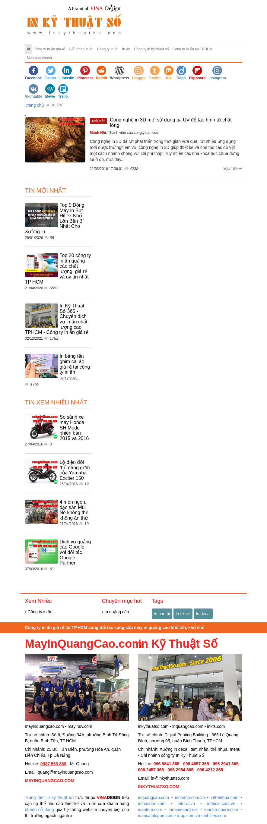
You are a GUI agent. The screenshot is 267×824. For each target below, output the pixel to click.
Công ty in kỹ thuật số (151, 49)
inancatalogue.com (156, 815)
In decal (203, 613)
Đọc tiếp (232, 169)
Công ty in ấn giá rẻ (49, 49)
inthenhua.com (224, 797)
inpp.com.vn (188, 815)
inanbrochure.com (221, 809)
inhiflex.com (215, 815)
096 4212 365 (210, 769)
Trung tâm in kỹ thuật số (49, 797)
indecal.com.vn (221, 803)
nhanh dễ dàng (39, 809)
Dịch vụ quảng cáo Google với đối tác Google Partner (75, 552)
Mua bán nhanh (39, 58)
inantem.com (150, 809)
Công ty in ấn (108, 49)
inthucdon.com (152, 803)
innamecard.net (183, 809)
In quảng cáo (115, 611)
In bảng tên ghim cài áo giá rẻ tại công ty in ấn (75, 364)
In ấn (126, 49)
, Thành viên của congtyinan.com (124, 133)
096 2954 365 (181, 769)
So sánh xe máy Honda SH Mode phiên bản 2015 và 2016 (74, 427)
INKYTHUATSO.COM (159, 786)
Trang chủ (34, 105)
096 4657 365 (196, 763)
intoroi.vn (186, 803)
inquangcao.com (153, 797)
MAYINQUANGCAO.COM (50, 780)
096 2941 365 (226, 763)
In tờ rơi (183, 613)
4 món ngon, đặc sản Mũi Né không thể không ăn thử (74, 510)
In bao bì (162, 613)
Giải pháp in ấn (81, 49)
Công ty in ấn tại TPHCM (193, 49)
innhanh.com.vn (190, 797)
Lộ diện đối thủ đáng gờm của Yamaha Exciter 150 (75, 470)
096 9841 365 (167, 763)
